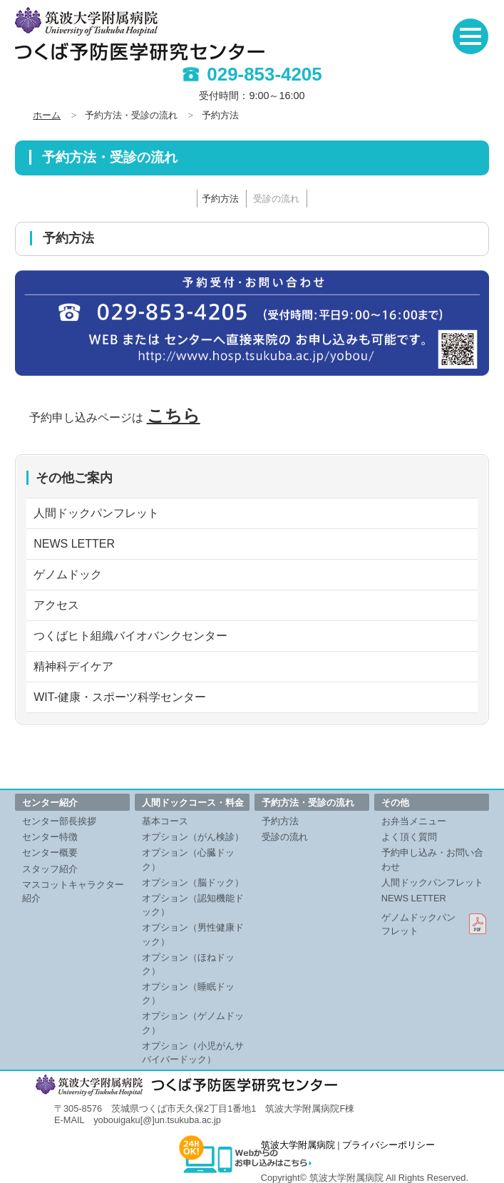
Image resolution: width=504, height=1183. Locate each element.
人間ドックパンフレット (96, 513)
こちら (173, 415)
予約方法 (220, 198)
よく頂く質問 (409, 836)
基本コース (165, 821)
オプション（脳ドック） (193, 882)
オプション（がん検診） (193, 836)
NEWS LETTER (74, 544)
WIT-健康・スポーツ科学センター (120, 697)
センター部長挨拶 (59, 821)
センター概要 (50, 852)
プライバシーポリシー (388, 1145)
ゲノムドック (68, 574)
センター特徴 (50, 836)
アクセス (56, 605)
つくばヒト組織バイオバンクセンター (130, 636)
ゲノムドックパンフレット (418, 924)
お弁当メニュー (413, 821)
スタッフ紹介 (50, 869)
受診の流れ (276, 198)
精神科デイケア (73, 666)
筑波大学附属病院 (298, 1145)
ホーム (47, 115)
